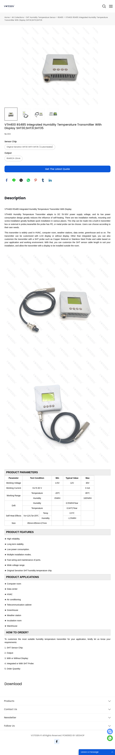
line (14, 186)
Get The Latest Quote (57, 175)
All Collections (18, 17)
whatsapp (28, 186)
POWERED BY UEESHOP (73, 741)
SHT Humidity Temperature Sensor (41, 17)
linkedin (50, 186)
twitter (21, 186)
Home (7, 17)
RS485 (60, 17)
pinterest (36, 186)
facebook (7, 186)
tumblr (43, 186)
